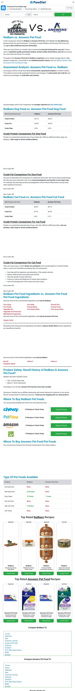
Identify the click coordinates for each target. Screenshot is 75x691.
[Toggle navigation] (2, 2)
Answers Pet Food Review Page (16, 63)
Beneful (7, 655)
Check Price (11, 573)
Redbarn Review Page (63, 60)
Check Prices (61, 409)
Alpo (6, 638)
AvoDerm (8, 648)
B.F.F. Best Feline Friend (13, 650)
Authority (8, 645)
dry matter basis (56, 105)
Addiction (8, 636)
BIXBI (7, 652)
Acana (7, 668)
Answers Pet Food (11, 643)
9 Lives (7, 634)
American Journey (11, 641)
